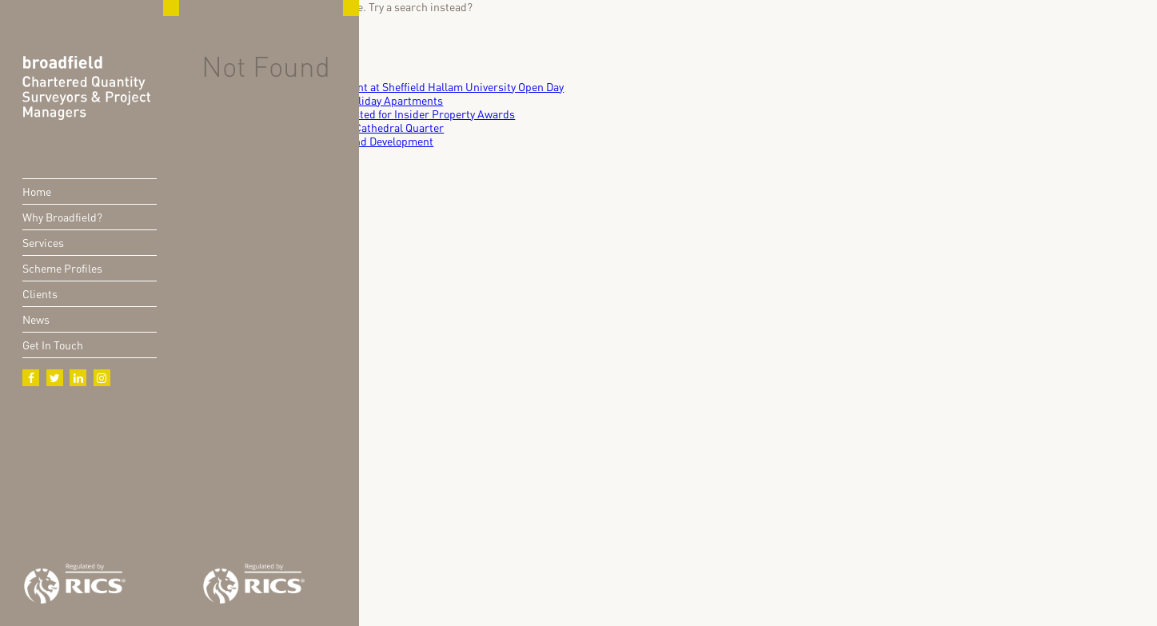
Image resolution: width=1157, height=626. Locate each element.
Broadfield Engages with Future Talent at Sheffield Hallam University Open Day (371, 87)
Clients (40, 294)
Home (36, 191)
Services (43, 242)
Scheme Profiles (62, 268)
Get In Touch (52, 345)
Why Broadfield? (62, 217)
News (36, 319)
